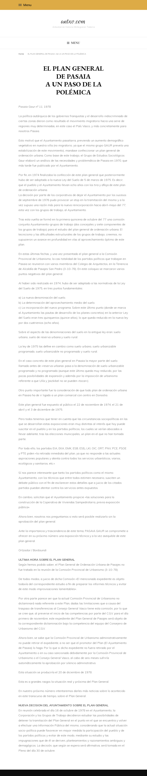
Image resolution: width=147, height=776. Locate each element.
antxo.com (73, 21)
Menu (24, 5)
